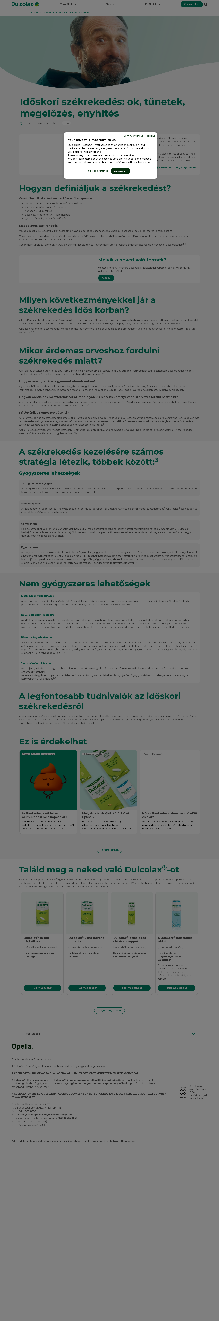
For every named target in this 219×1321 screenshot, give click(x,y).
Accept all (120, 171)
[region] (110, 155)
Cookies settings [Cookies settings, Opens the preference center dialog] (98, 170)
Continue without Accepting (139, 135)
